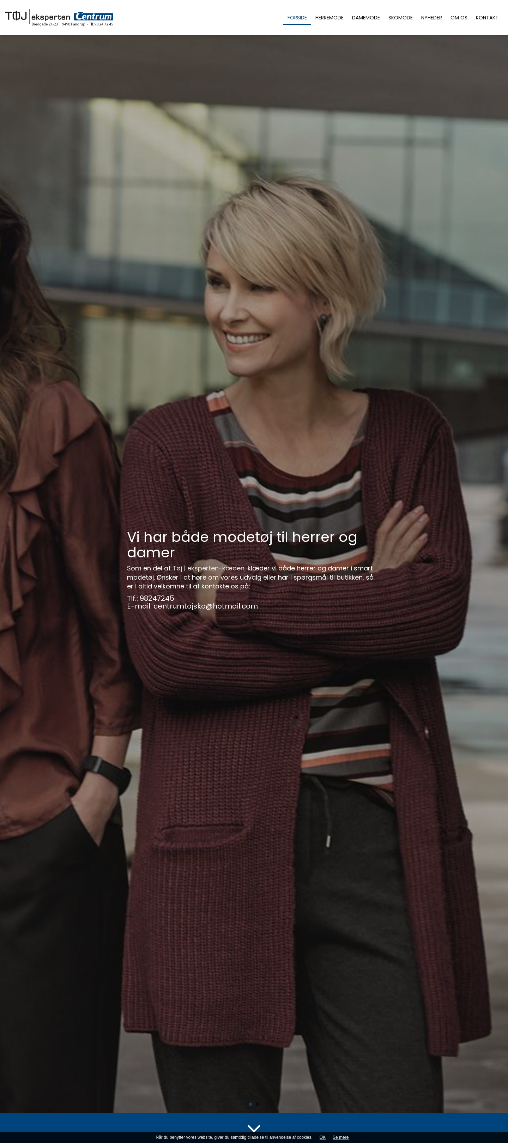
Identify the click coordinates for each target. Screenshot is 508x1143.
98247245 (157, 599)
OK (323, 1137)
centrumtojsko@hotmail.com (205, 606)
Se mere (341, 1137)
